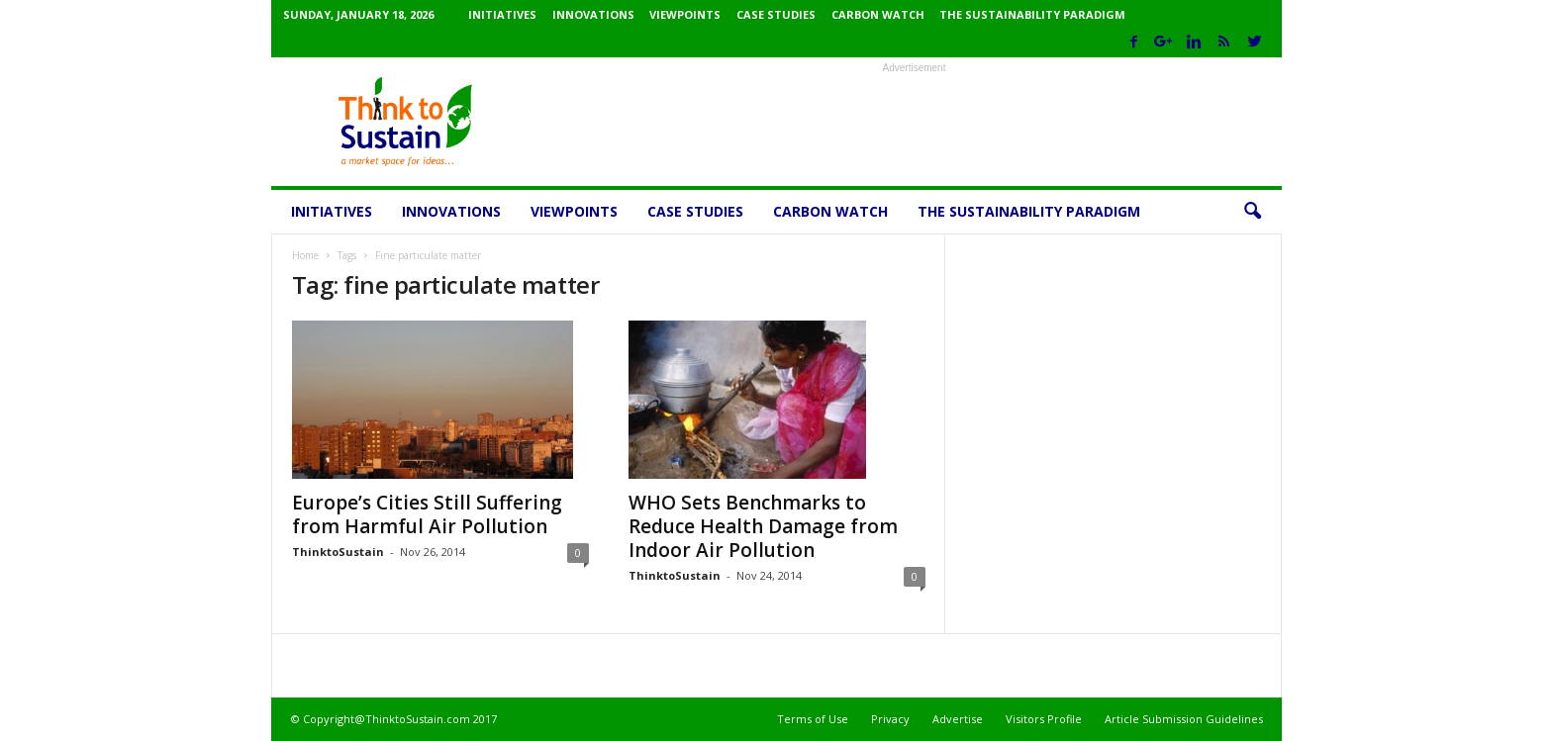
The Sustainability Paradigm (1032, 14)
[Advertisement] (914, 121)
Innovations (593, 14)
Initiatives (502, 14)
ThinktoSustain (338, 551)
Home (305, 255)
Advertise (957, 718)
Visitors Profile (1044, 718)
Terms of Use (812, 718)
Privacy (890, 718)
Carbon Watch (877, 14)
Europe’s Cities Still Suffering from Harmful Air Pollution (427, 514)
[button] (1252, 211)
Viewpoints (685, 14)
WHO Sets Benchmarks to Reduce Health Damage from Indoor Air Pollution (763, 526)
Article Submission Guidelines (1184, 718)
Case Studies (776, 14)
